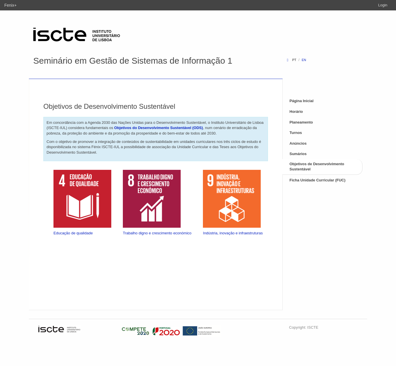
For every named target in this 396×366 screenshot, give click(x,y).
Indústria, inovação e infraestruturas (233, 233)
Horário (296, 111)
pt (294, 60)
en (304, 60)
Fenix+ (10, 5)
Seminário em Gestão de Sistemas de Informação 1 (132, 60)
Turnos (296, 132)
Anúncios (298, 143)
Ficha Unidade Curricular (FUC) (318, 180)
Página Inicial (302, 101)
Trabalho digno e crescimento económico (157, 233)
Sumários (298, 154)
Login (382, 5)
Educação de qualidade (73, 233)
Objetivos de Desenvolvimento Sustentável (317, 167)
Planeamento (301, 122)
